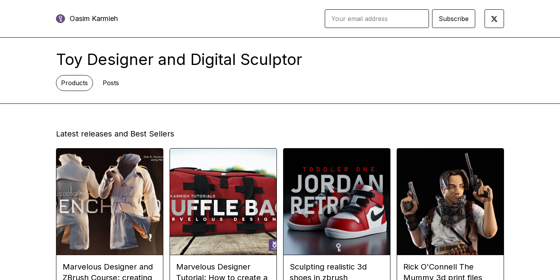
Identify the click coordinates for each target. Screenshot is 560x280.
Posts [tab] (111, 83)
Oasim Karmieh (94, 18)
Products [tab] (74, 83)
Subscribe (454, 19)
